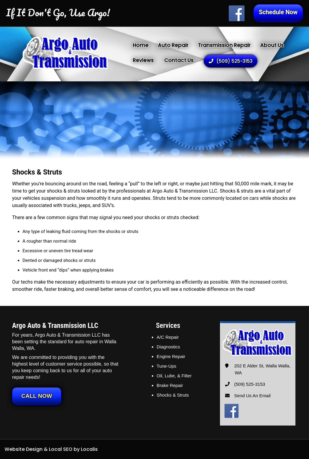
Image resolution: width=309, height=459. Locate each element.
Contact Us (178, 60)
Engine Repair (171, 356)
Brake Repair (170, 385)
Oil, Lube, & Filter (174, 375)
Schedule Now (278, 12)
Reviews (143, 60)
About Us (272, 45)
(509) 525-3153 (231, 61)
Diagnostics (168, 346)
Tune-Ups (166, 366)
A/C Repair (168, 337)
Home (140, 45)
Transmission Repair (224, 45)
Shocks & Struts (173, 395)
